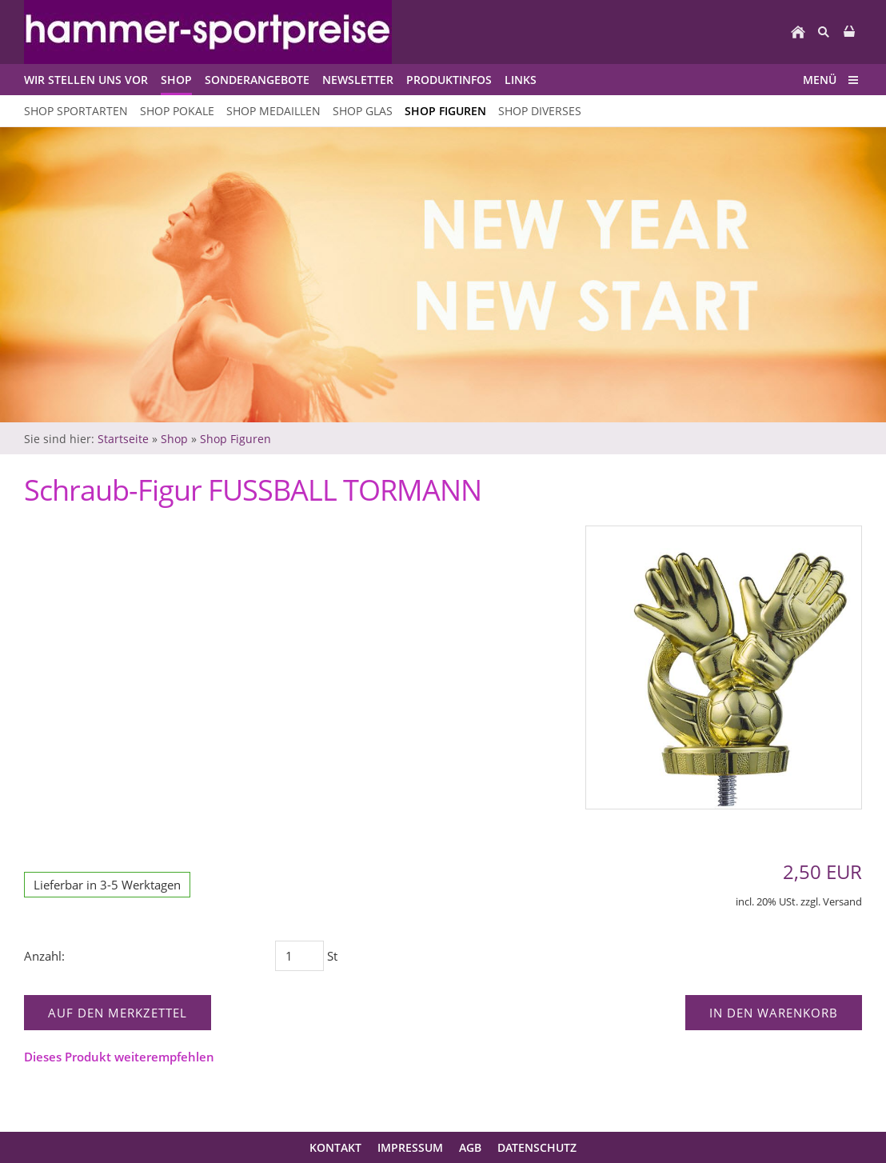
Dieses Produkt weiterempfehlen (119, 1057)
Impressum (410, 1147)
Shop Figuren (235, 438)
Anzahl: (44, 956)
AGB (470, 1147)
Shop (174, 438)
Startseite (123, 438)
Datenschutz (537, 1147)
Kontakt (335, 1147)
